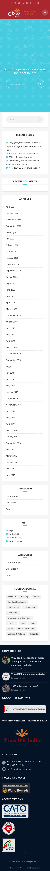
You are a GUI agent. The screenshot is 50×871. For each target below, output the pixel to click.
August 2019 (12, 321)
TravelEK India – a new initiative (23, 153)
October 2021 (12, 251)
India (23, 623)
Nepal (10, 628)
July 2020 (10, 283)
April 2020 (10, 302)
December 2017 (13, 398)
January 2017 (12, 436)
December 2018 (13, 353)
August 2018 (12, 366)
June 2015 (10, 475)
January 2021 (12, 257)
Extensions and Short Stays (19, 618)
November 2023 (13, 219)
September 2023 (13, 226)
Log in (11, 530)
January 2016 (12, 462)
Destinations (12, 496)
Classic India (13, 607)
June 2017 (10, 411)
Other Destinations (26, 628)
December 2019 (13, 315)
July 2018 (10, 372)
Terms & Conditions (33, 868)
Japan (32, 623)
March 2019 (11, 347)
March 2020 (11, 309)
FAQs (19, 868)
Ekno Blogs (11, 502)
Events (9, 509)
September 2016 (13, 443)
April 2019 (10, 341)
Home (11, 868)
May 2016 (10, 449)
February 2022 (12, 245)
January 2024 (12, 213)
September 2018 (13, 360)
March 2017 (11, 430)
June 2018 (10, 379)
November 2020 (13, 264)
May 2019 (10, 334)
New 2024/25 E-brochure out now (24, 167)
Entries (13, 534)
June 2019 (10, 328)
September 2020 (13, 270)
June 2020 (10, 289)
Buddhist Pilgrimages (17, 602)
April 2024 (10, 206)
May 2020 (10, 296)
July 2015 (10, 468)
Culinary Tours (30, 607)
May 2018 (10, 385)
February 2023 (12, 232)
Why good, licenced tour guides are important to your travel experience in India (24, 146)
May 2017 (10, 417)
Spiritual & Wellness (16, 634)
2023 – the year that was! (20, 157)
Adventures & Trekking (18, 596)
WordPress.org (15, 541)
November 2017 (13, 404)
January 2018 (12, 392)
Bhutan (36, 596)
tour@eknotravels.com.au (19, 769)
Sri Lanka (34, 634)
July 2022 (10, 238)
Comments (15, 537)
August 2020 (12, 277)
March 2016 (11, 455)
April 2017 (10, 424)
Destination (13, 612)
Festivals (11, 623)
